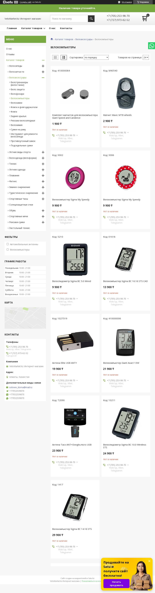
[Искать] (91, 18)
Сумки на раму (18, 129)
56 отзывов (127, 2)
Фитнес (13, 181)
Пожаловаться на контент (93, 581)
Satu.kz (91, 578)
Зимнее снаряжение (19, 187)
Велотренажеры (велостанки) (19, 83)
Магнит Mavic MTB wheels (117, 115)
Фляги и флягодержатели (24, 107)
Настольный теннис (19, 228)
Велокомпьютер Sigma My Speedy (70, 199)
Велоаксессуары (84, 39)
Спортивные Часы (18, 198)
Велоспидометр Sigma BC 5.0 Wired (71, 281)
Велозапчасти (16, 71)
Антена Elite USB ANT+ (64, 362)
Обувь (12, 210)
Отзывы (10, 54)
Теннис (13, 163)
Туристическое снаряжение (23, 192)
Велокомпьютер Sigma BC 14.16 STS (72, 529)
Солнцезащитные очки (21, 204)
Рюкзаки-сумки (17, 222)
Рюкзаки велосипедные (23, 120)
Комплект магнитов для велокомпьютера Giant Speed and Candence (75, 116)
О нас (52, 28)
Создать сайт (25, 2)
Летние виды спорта (20, 152)
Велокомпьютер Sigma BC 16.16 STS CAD (125, 281)
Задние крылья (18, 116)
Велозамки (16, 102)
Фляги (14, 111)
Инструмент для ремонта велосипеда (24, 135)
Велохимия (16, 125)
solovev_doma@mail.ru (20, 387)
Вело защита (18, 89)
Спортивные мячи (18, 216)
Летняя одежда (17, 169)
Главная (12, 28)
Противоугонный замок (23, 141)
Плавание (14, 175)
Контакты (66, 28)
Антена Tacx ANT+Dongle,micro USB (71, 444)
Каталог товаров (31, 28)
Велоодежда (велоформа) (23, 157)
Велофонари (17, 93)
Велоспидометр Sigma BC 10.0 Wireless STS (124, 446)
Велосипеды (15, 65)
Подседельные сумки (22, 145)
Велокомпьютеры (20, 98)
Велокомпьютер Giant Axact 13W (121, 362)
